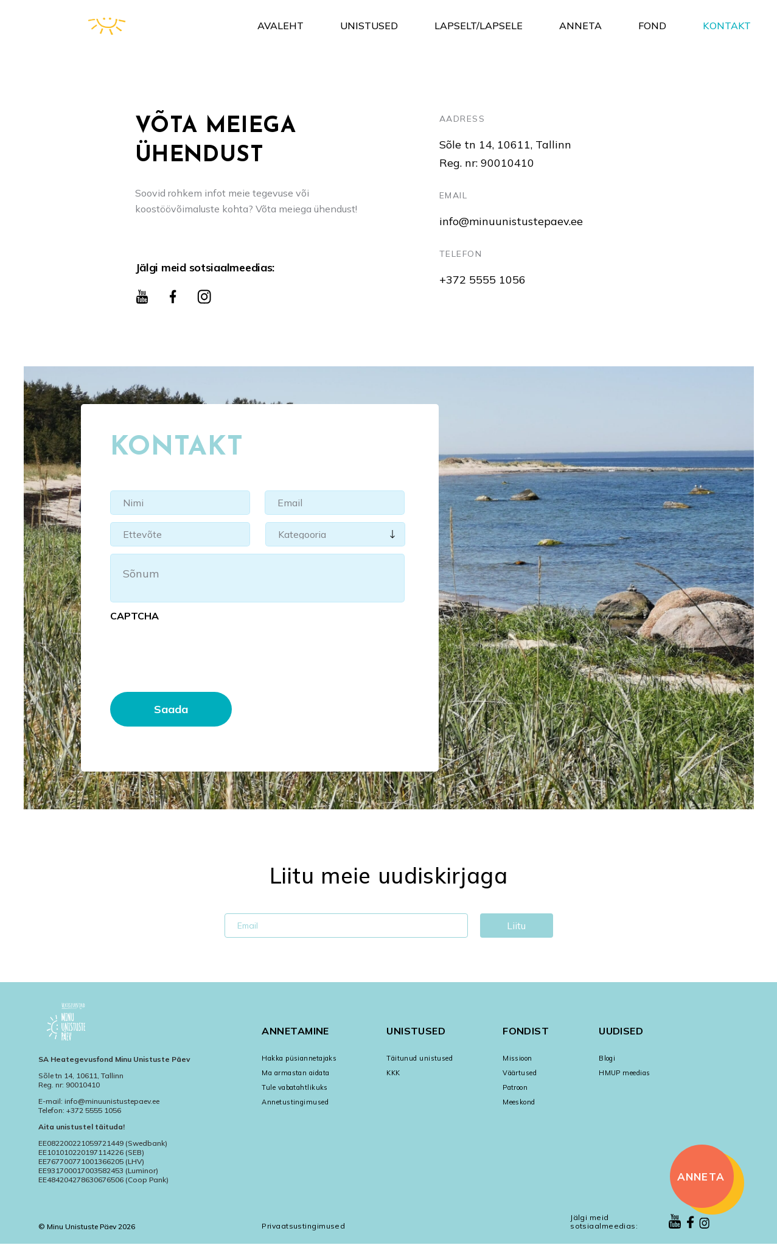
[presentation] (202, 651)
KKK (393, 1073)
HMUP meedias (624, 1073)
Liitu (516, 927)
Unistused (369, 25)
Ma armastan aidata (295, 1073)
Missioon (517, 1058)
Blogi (607, 1058)
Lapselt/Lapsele (478, 25)
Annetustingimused (295, 1102)
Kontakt (727, 25)
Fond (652, 25)
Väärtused (520, 1073)
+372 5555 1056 (482, 280)
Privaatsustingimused (303, 1225)
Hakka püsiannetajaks (299, 1058)
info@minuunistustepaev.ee (511, 221)
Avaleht (280, 25)
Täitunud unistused (419, 1058)
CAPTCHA (134, 616)
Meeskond (519, 1102)
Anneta (580, 25)
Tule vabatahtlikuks (294, 1087)
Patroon (515, 1087)
